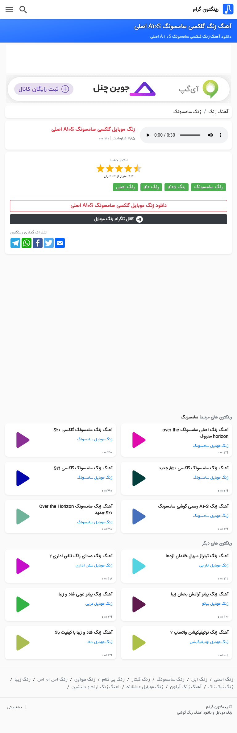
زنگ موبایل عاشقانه (145, 686)
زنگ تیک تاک (220, 686)
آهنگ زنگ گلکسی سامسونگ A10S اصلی (182, 27)
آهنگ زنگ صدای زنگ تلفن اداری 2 (80, 556)
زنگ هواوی (84, 679)
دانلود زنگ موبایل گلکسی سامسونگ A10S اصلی (118, 206)
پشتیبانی (14, 707)
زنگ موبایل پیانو (215, 603)
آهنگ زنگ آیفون (186, 686)
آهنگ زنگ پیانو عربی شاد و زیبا (85, 594)
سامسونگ (189, 417)
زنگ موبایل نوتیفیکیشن (209, 642)
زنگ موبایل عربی (98, 603)
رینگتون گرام (205, 9)
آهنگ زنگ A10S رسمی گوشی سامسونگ (193, 506)
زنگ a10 (151, 187)
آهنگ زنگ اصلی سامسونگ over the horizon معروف (195, 433)
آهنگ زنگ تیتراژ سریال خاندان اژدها (197, 556)
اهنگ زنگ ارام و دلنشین (96, 686)
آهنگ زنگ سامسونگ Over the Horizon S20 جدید (75, 510)
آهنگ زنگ (217, 111)
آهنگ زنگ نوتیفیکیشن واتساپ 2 (199, 632)
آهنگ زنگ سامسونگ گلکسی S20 (82, 430)
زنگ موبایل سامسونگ (210, 446)
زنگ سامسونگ (187, 111)
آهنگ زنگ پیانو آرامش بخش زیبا (199, 594)
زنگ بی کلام (113, 679)
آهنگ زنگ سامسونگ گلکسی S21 (83, 468)
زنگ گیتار (140, 679)
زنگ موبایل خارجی (213, 565)
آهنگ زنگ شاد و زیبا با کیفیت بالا (83, 632)
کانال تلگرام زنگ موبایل (118, 219)
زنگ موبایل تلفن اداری (94, 565)
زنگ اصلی (125, 187)
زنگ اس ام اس (52, 679)
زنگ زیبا (23, 679)
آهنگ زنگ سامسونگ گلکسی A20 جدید (193, 468)
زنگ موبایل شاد (99, 642)
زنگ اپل (199, 679)
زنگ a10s (176, 187)
